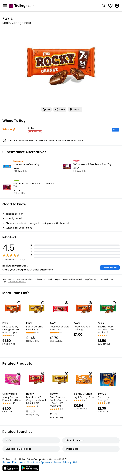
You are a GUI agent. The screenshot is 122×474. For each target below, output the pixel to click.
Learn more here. (17, 281)
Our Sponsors (44, 462)
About (30, 462)
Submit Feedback (13, 462)
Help (75, 462)
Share (60, 109)
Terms (57, 462)
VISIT (115, 129)
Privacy (67, 462)
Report (75, 109)
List (46, 109)
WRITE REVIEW (110, 267)
